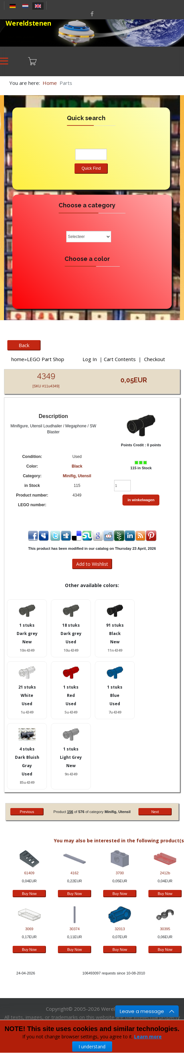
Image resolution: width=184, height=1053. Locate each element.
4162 (75, 873)
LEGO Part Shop (45, 359)
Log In (90, 359)
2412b (165, 873)
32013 (120, 929)
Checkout (154, 359)
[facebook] (92, 13)
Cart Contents (120, 359)
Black (77, 466)
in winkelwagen (140, 500)
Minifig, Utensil (77, 476)
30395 (165, 929)
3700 (120, 873)
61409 (29, 873)
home (17, 359)
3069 (29, 929)
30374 (75, 929)
